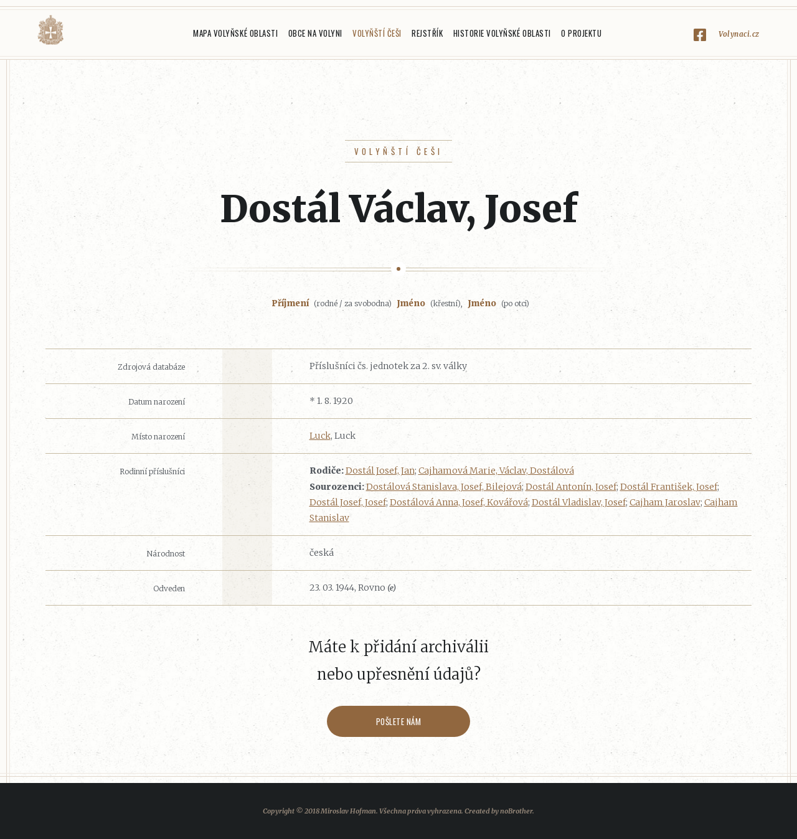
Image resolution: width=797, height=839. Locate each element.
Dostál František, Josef (668, 486)
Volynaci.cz (739, 34)
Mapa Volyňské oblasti (235, 33)
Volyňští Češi (377, 33)
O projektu (581, 33)
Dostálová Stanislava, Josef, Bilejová (444, 486)
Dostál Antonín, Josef (571, 486)
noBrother (516, 811)
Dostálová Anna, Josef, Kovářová (459, 502)
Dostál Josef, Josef (347, 502)
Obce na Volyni (315, 33)
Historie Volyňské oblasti (502, 33)
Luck (320, 435)
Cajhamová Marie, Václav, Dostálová (496, 470)
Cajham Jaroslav (665, 502)
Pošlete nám (399, 721)
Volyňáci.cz (50, 30)
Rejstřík (427, 33)
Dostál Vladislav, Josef (579, 502)
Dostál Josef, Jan (380, 470)
